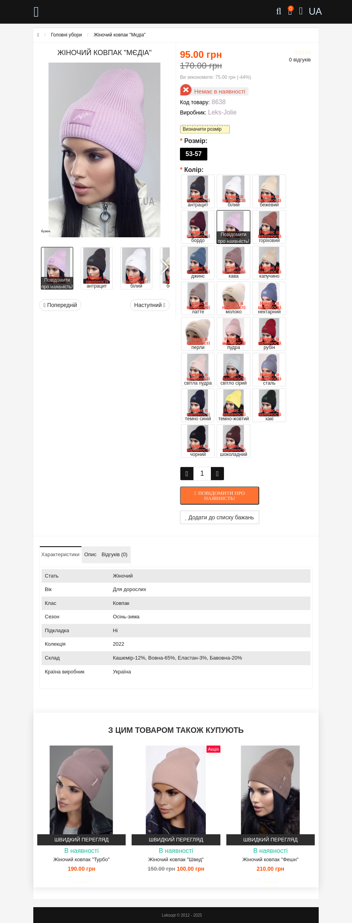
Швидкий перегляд (81, 840)
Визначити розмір (202, 129)
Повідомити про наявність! (221, 495)
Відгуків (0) (114, 554)
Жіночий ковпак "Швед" (176, 859)
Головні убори (66, 35)
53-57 (194, 154)
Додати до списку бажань (219, 517)
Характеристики (60, 554)
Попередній (60, 305)
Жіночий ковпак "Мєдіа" (119, 35)
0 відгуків (300, 60)
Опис (90, 554)
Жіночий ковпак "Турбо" (82, 859)
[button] (165, 264)
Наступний (149, 305)
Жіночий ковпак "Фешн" (270, 859)
